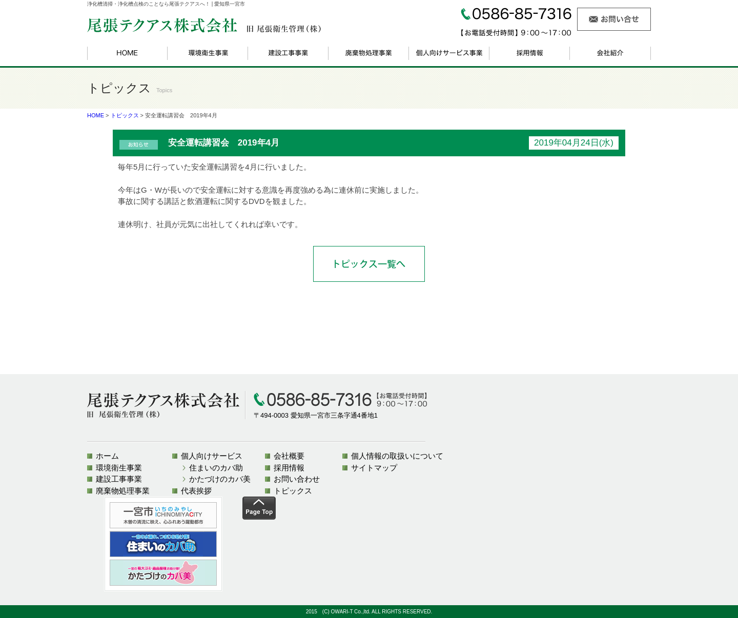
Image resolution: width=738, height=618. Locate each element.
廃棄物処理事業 (123, 490)
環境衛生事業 (119, 467)
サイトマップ (374, 467)
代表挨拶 (196, 490)
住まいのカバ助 (216, 467)
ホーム (107, 455)
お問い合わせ (297, 479)
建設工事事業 (119, 479)
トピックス (125, 115)
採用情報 (289, 467)
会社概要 (289, 455)
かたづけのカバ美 (220, 479)
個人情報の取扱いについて (397, 455)
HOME (95, 115)
